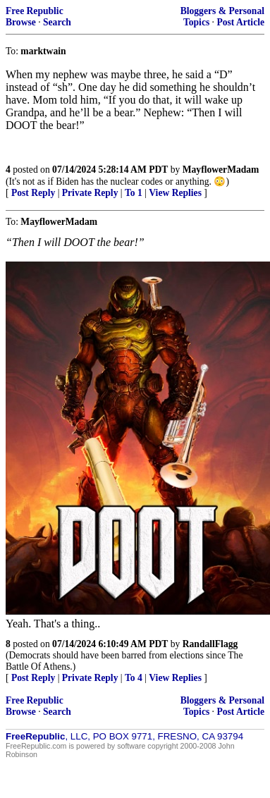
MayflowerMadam (221, 169)
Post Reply (33, 193)
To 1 (133, 193)
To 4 (133, 678)
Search (57, 22)
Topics (196, 22)
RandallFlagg (210, 644)
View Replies (175, 193)
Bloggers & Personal (222, 11)
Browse (21, 22)
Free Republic (34, 11)
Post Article (240, 22)
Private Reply (90, 193)
